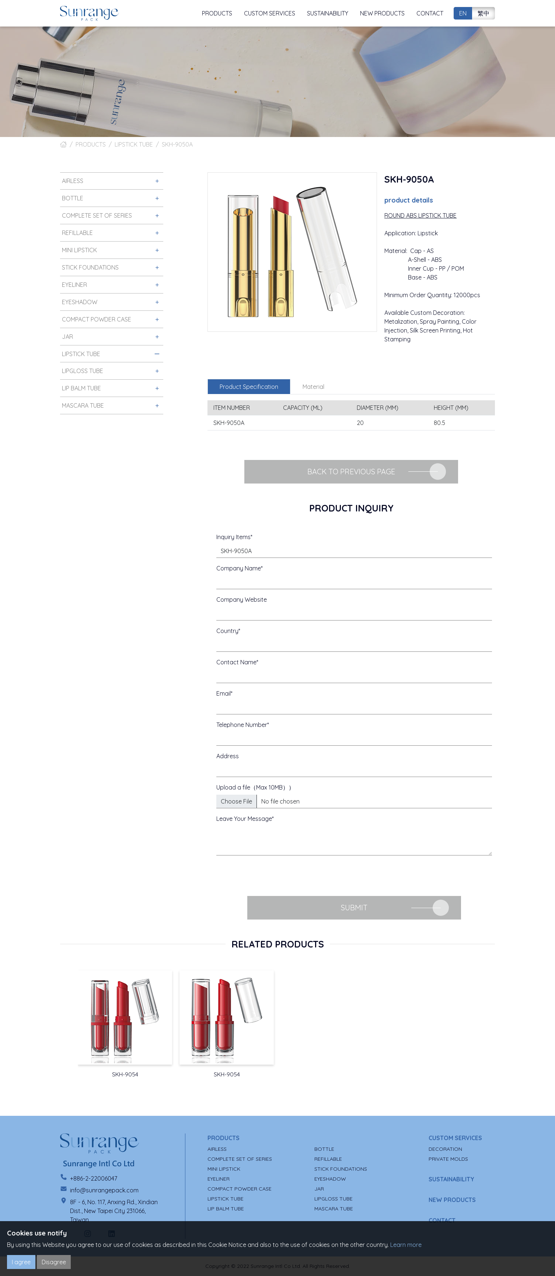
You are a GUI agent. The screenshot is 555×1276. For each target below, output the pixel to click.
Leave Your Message (244, 818)
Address (227, 756)
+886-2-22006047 (93, 1178)
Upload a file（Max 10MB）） (255, 787)
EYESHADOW (330, 1178)
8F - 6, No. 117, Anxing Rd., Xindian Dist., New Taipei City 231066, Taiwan (114, 1210)
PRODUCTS (91, 144)
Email (223, 693)
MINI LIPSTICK (223, 1169)
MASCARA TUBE (333, 1208)
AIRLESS (217, 1149)
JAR (319, 1188)
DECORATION (445, 1149)
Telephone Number (241, 724)
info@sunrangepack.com (104, 1190)
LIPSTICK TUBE (134, 144)
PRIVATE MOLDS (448, 1159)
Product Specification (249, 386)
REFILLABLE (328, 1159)
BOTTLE (324, 1149)
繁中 (483, 13)
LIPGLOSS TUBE (333, 1198)
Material (313, 386)
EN (463, 13)
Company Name (238, 568)
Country (227, 631)
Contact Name (236, 662)
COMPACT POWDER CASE (239, 1188)
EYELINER (218, 1178)
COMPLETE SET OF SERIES (239, 1159)
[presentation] (272, 875)
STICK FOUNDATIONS (340, 1169)
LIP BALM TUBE (225, 1208)
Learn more (406, 1244)
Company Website (241, 599)
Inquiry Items (233, 537)
